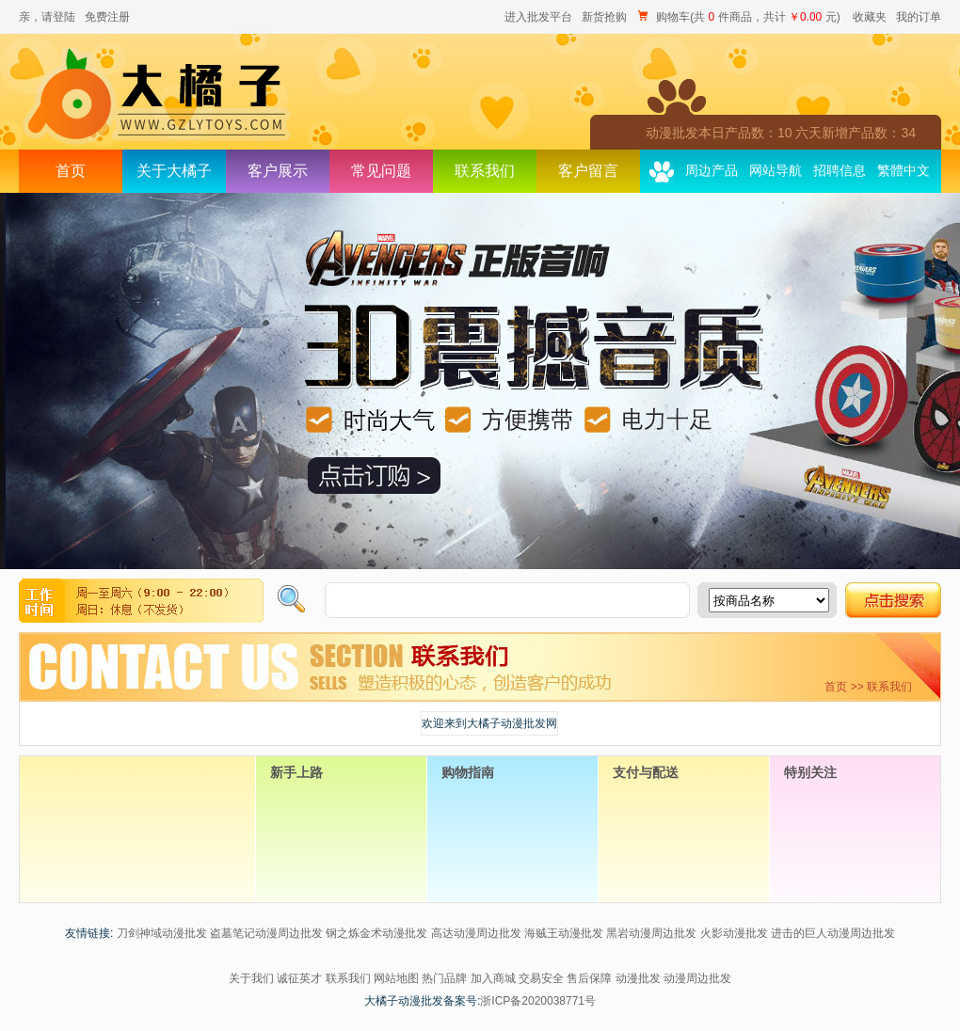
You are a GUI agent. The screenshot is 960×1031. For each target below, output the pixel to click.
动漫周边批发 (697, 978)
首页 (71, 171)
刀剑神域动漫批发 (162, 933)
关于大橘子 (174, 171)
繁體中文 (903, 171)
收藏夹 (870, 17)
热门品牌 (444, 978)
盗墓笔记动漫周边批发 (266, 933)
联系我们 (485, 171)
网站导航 (775, 171)
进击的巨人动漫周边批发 (833, 933)
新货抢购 (604, 17)
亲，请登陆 (47, 17)
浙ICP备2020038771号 (538, 1000)
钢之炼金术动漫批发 (376, 933)
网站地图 (396, 978)
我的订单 (918, 17)
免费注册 (107, 17)
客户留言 (588, 171)
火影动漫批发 (734, 933)
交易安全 (541, 978)
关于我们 (251, 978)
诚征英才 (299, 978)
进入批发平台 (538, 17)
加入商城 (493, 978)
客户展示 (278, 171)
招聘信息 (839, 171)
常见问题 (381, 171)
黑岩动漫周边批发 (651, 933)
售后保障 (589, 978)
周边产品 (711, 171)
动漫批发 (638, 978)
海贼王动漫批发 (563, 933)
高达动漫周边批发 (476, 933)
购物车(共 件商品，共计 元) (739, 17)
